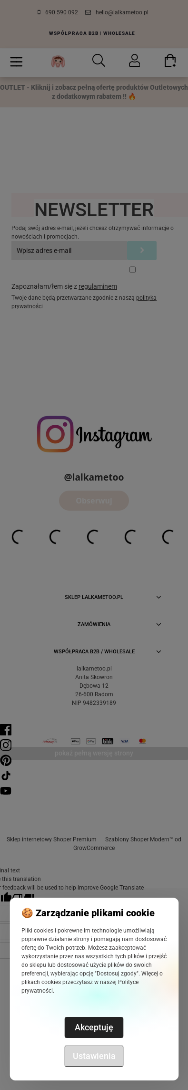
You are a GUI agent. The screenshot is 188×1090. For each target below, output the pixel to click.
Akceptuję (94, 1027)
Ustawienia (94, 1056)
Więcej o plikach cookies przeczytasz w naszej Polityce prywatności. (92, 982)
